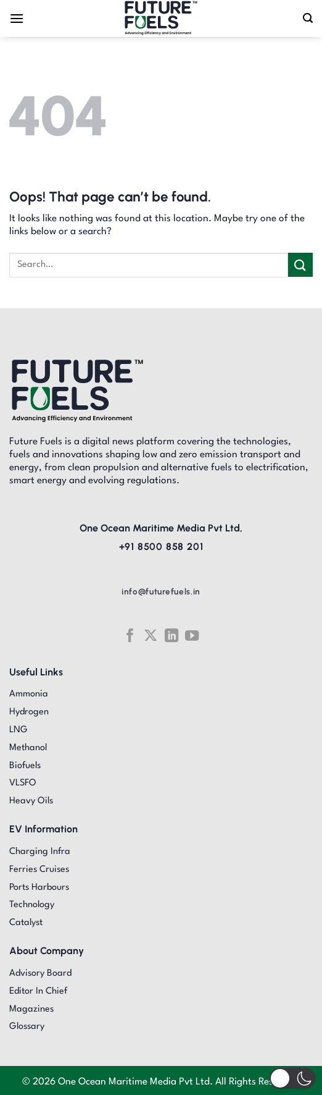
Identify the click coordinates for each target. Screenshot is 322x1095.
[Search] (308, 18)
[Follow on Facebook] (129, 635)
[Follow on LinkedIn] (171, 635)
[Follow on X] (150, 635)
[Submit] (300, 265)
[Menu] (16, 18)
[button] (293, 1078)
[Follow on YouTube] (192, 635)
